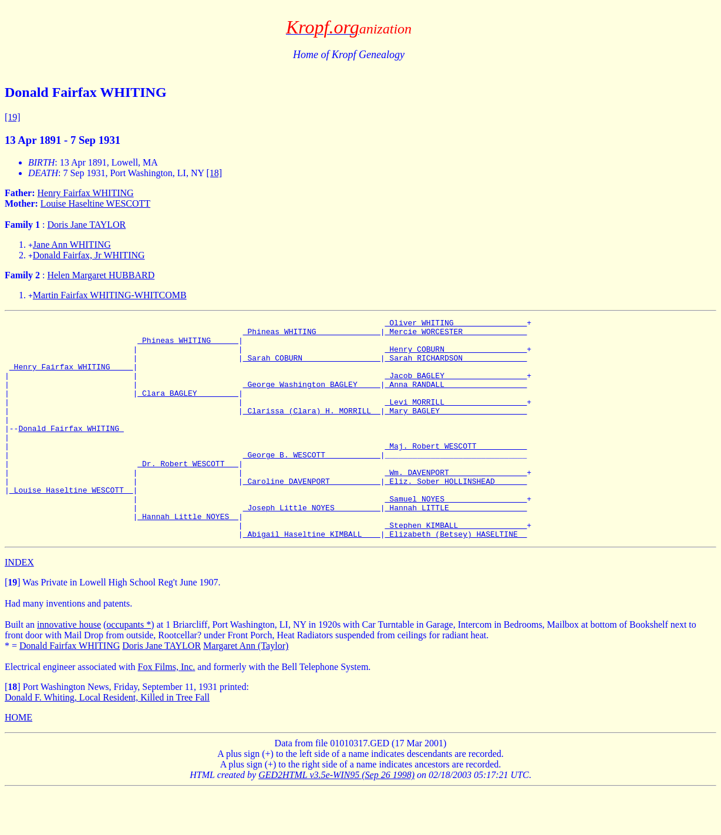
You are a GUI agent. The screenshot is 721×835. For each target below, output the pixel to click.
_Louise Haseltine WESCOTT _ (71, 525)
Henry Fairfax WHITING (86, 193)
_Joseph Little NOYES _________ (311, 546)
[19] (13, 117)
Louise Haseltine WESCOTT (95, 203)
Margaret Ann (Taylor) (245, 690)
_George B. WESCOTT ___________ (311, 482)
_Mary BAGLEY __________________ (456, 430)
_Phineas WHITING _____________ (311, 334)
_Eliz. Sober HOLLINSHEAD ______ (456, 514)
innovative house (69, 669)
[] (13, 626)
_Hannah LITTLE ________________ (456, 546)
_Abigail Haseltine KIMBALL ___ (311, 578)
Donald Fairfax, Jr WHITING (89, 255)
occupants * (128, 669)
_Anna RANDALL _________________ (456, 398)
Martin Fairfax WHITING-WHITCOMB (110, 295)
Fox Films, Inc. (167, 711)
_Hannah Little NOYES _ (187, 556)
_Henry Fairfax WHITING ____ (71, 377)
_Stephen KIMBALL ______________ (456, 567)
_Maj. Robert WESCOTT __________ (456, 472)
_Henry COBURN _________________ (456, 356)
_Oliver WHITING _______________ (456, 324)
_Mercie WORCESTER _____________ (456, 334)
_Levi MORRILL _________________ (456, 419)
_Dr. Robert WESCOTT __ (187, 493)
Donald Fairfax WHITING (70, 451)
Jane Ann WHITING (72, 245)
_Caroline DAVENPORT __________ (311, 514)
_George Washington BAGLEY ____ (311, 398)
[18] (214, 173)
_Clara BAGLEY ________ (187, 408)
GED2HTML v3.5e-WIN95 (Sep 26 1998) (336, 819)
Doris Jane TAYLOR (86, 225)
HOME (18, 761)
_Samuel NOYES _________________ (456, 535)
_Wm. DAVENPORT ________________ (456, 504)
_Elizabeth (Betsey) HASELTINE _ (456, 578)
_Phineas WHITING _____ (187, 345)
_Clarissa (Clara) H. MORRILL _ (311, 430)
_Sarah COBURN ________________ (311, 366)
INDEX (19, 606)
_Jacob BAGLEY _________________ (456, 387)
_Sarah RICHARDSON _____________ (456, 366)
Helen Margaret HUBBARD (100, 275)
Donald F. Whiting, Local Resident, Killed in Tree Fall (107, 741)
